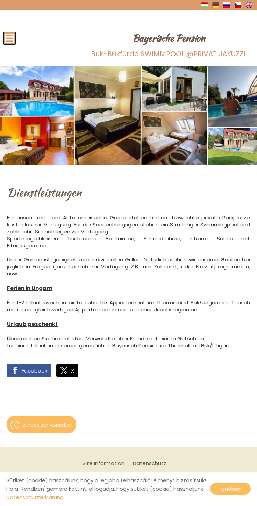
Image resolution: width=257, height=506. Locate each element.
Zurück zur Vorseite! (47, 424)
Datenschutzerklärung (35, 497)
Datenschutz (149, 463)
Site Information (103, 463)
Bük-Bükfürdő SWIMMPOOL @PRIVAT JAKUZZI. (169, 45)
